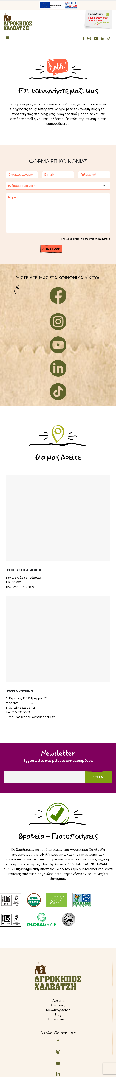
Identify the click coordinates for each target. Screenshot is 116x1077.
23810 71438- (22, 587)
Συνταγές (58, 1005)
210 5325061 (23, 707)
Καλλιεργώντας (58, 1010)
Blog (58, 1014)
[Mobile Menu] (7, 38)
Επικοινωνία (58, 1019)
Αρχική (58, 1000)
